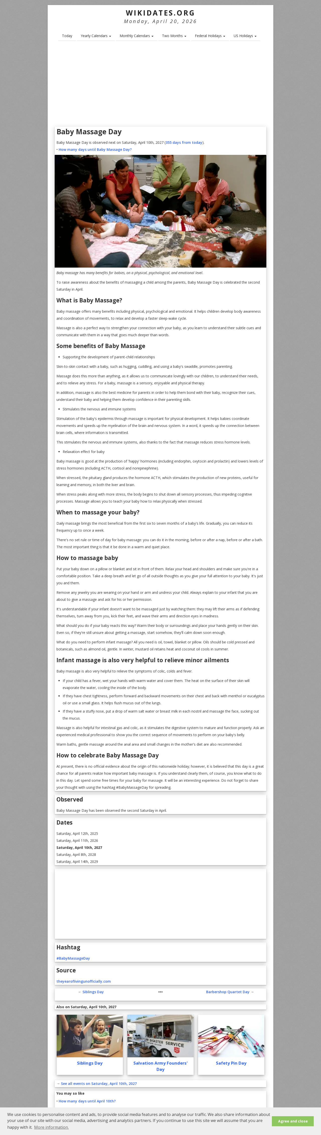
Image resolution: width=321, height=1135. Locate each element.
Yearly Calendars (96, 35)
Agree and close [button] (293, 1121)
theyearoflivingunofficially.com (83, 981)
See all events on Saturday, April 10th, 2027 (99, 1083)
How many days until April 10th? (87, 1101)
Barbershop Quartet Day (228, 991)
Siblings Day (93, 991)
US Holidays (245, 35)
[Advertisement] (160, 85)
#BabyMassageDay (73, 958)
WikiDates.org (160, 13)
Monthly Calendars (136, 35)
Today (67, 35)
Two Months (174, 35)
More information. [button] (51, 1127)
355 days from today (184, 142)
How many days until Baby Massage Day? (95, 149)
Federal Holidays (210, 35)
